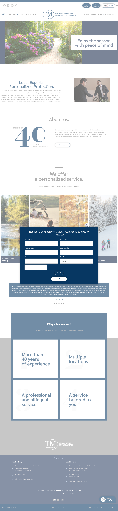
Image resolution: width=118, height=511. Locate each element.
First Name (28, 239)
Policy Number (64, 248)
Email (62, 257)
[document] (59, 255)
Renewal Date (29, 248)
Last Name (63, 239)
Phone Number (29, 257)
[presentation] (36, 267)
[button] (95, 229)
